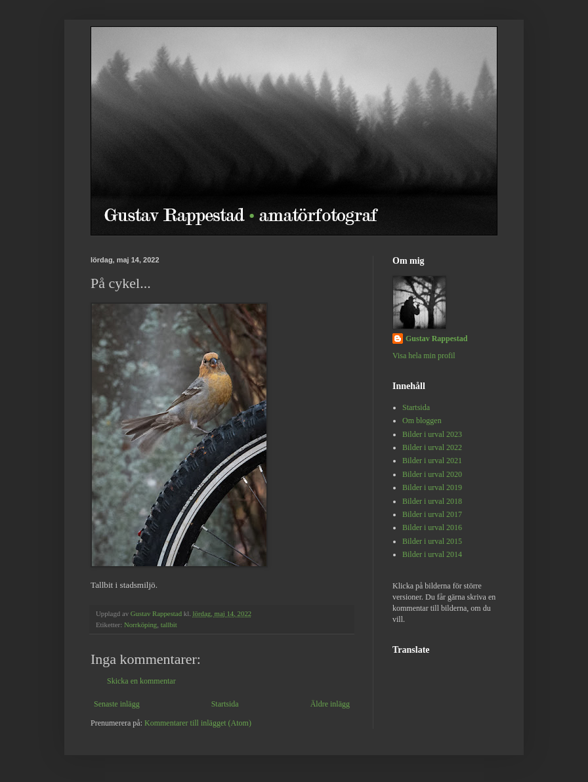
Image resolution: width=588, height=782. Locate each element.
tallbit (169, 624)
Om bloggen (422, 420)
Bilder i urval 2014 (432, 554)
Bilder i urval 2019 (432, 487)
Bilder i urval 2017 (432, 514)
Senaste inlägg (117, 704)
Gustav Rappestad (436, 338)
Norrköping (140, 624)
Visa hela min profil (423, 355)
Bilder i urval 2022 (432, 447)
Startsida (225, 704)
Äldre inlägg (330, 704)
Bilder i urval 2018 (432, 501)
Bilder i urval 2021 (432, 460)
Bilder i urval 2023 (432, 434)
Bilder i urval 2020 (432, 474)
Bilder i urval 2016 (432, 527)
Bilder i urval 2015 (432, 541)
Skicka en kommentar (141, 681)
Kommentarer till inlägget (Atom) (197, 723)
